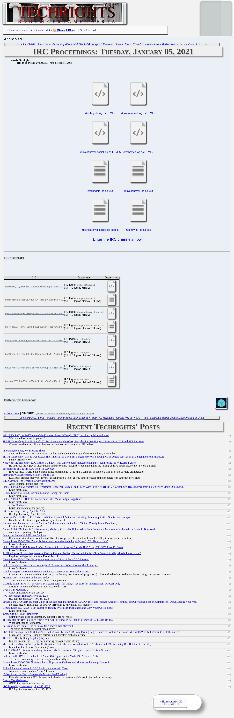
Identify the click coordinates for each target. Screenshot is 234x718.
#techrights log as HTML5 (100, 114)
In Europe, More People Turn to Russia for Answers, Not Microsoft (38, 626)
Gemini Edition (44, 30)
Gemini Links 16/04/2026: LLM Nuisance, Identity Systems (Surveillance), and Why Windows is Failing (58, 608)
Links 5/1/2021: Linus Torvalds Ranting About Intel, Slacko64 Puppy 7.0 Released (67, 45)
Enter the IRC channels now (117, 240)
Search (84, 30)
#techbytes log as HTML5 (138, 152)
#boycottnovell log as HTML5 (138, 114)
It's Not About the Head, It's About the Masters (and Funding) (35, 675)
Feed (93, 30)
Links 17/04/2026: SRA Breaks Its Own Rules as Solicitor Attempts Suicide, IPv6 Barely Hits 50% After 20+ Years (63, 548)
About (22, 30)
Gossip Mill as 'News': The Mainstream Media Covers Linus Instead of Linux (160, 45)
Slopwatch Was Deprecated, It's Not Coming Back (29, 475)
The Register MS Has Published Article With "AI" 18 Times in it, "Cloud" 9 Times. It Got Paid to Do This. (58, 620)
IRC (31, 30)
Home (12, 30)
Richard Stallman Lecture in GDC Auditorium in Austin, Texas (35, 669)
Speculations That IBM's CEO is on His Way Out (28, 469)
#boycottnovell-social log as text (100, 230)
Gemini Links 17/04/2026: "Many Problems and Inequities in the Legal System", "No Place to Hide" (55, 542)
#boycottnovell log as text (138, 191)
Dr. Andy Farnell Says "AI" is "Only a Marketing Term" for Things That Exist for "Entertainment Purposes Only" (62, 584)
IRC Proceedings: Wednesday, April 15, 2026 (26, 687)
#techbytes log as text (138, 230)
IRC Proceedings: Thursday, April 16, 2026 (25, 596)
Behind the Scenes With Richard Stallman (24, 536)
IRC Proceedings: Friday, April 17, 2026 (24, 511)
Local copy (13, 414)
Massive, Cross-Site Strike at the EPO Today (26, 578)
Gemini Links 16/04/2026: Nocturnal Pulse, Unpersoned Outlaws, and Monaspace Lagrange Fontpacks (56, 663)
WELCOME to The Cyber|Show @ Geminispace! (29, 481)
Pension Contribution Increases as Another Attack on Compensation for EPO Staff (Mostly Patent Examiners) (60, 524)
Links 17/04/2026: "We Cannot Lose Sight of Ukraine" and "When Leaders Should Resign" (50, 566)
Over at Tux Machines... (15, 505)
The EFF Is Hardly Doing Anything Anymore (26, 638)
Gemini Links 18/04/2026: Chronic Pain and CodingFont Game (36, 493)
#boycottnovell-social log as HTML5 (100, 152)
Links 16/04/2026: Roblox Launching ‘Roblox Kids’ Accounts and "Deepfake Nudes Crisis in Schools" (56, 651)
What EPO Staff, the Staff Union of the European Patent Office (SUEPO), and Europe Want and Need (56, 436)
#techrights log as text (100, 191)
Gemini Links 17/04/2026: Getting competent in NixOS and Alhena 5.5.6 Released (46, 560)
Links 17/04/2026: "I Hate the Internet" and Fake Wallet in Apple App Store (42, 499)
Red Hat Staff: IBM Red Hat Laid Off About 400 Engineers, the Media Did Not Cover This (50, 657)
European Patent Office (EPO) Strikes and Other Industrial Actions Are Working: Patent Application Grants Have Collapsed (67, 518)
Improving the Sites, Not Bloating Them (24, 451)
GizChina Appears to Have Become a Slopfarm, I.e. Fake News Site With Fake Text (46, 572)
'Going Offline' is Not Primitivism (20, 614)
